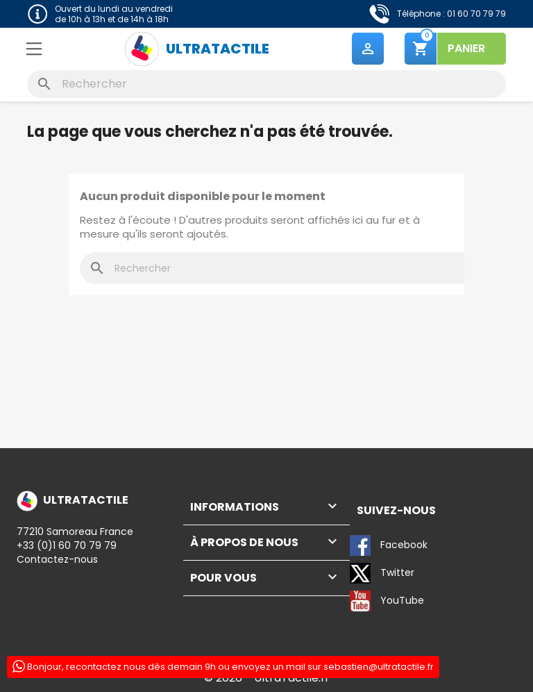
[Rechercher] (266, 84)
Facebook (389, 545)
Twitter (382, 573)
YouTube (387, 601)
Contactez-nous (57, 559)
